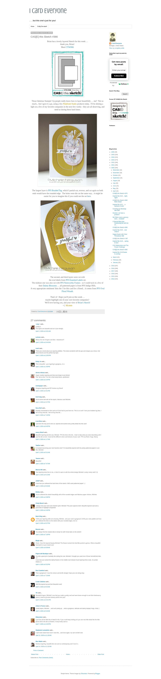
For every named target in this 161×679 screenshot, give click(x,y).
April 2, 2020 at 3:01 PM (43, 391)
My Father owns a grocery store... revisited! (120, 218)
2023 (113, 160)
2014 (113, 279)
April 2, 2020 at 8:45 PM (43, 426)
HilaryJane (39, 617)
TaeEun (38, 445)
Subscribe (119, 76)
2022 (113, 162)
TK (37, 593)
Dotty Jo (38, 361)
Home (32, 26)
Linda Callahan (40, 581)
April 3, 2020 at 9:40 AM (43, 486)
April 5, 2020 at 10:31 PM (43, 600)
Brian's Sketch (84, 303)
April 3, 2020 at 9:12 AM (43, 475)
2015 (113, 276)
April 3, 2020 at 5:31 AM (43, 452)
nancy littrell (40, 432)
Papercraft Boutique (42, 553)
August (115, 180)
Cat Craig (39, 397)
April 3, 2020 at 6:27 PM (43, 523)
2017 (113, 271)
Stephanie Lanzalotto (42, 630)
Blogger (97, 673)
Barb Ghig (39, 516)
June (114, 186)
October (115, 175)
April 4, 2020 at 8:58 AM (43, 547)
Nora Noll (39, 408)
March (115, 257)
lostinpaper (39, 386)
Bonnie (38, 529)
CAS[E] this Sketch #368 (120, 227)
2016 (113, 273)
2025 (113, 154)
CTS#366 (69, 47)
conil (37, 348)
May (114, 188)
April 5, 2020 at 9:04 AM (43, 587)
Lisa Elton (39, 421)
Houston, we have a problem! (118, 213)
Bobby (38, 492)
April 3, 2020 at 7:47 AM (43, 463)
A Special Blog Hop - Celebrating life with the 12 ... (120, 223)
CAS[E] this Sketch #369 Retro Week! (120, 201)
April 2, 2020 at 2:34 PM (43, 380)
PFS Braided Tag (55, 190)
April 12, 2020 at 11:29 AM (43, 635)
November (116, 172)
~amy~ (38, 324)
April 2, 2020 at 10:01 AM (43, 331)
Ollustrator (84, 673)
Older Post (101, 654)
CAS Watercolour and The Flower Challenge (120, 246)
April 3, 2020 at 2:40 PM (43, 510)
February (116, 260)
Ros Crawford (40, 570)
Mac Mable (39, 641)
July (114, 183)
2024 (113, 157)
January (115, 262)
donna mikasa (40, 372)
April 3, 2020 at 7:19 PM (43, 534)
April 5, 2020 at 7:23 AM (43, 575)
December (116, 170)
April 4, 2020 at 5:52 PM (43, 564)
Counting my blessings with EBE (119, 209)
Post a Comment (38, 650)
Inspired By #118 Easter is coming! (120, 253)
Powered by (119, 84)
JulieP (38, 481)
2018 (113, 268)
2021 (113, 165)
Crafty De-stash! (42, 26)
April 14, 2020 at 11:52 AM (43, 646)
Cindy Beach (40, 503)
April (114, 191)
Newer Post (34, 654)
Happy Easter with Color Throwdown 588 (120, 235)
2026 (113, 152)
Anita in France (41, 606)
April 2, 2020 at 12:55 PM (43, 355)
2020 (113, 168)
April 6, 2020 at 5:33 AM (43, 611)
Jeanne (38, 458)
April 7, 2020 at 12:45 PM (43, 624)
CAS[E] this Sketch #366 (120, 249)
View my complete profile (116, 48)
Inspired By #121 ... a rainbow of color (119, 205)
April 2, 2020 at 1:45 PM (43, 366)
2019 (113, 266)
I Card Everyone (48, 11)
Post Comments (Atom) (46, 657)
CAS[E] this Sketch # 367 (120, 238)
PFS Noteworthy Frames (70, 283)
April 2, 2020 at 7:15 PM (43, 415)
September (116, 178)
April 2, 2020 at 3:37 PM (43, 402)
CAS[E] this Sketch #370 (120, 193)
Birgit (37, 540)
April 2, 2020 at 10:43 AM (43, 342)
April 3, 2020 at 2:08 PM (43, 497)
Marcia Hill (39, 470)
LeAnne (38, 337)
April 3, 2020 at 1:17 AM (43, 439)
